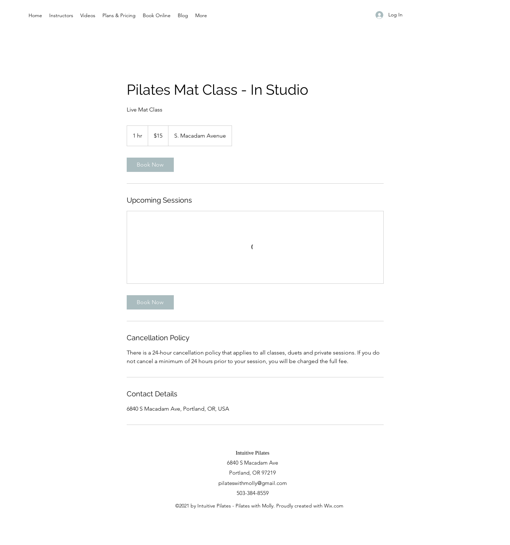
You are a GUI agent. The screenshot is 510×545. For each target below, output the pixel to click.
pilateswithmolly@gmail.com (252, 483)
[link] (150, 165)
